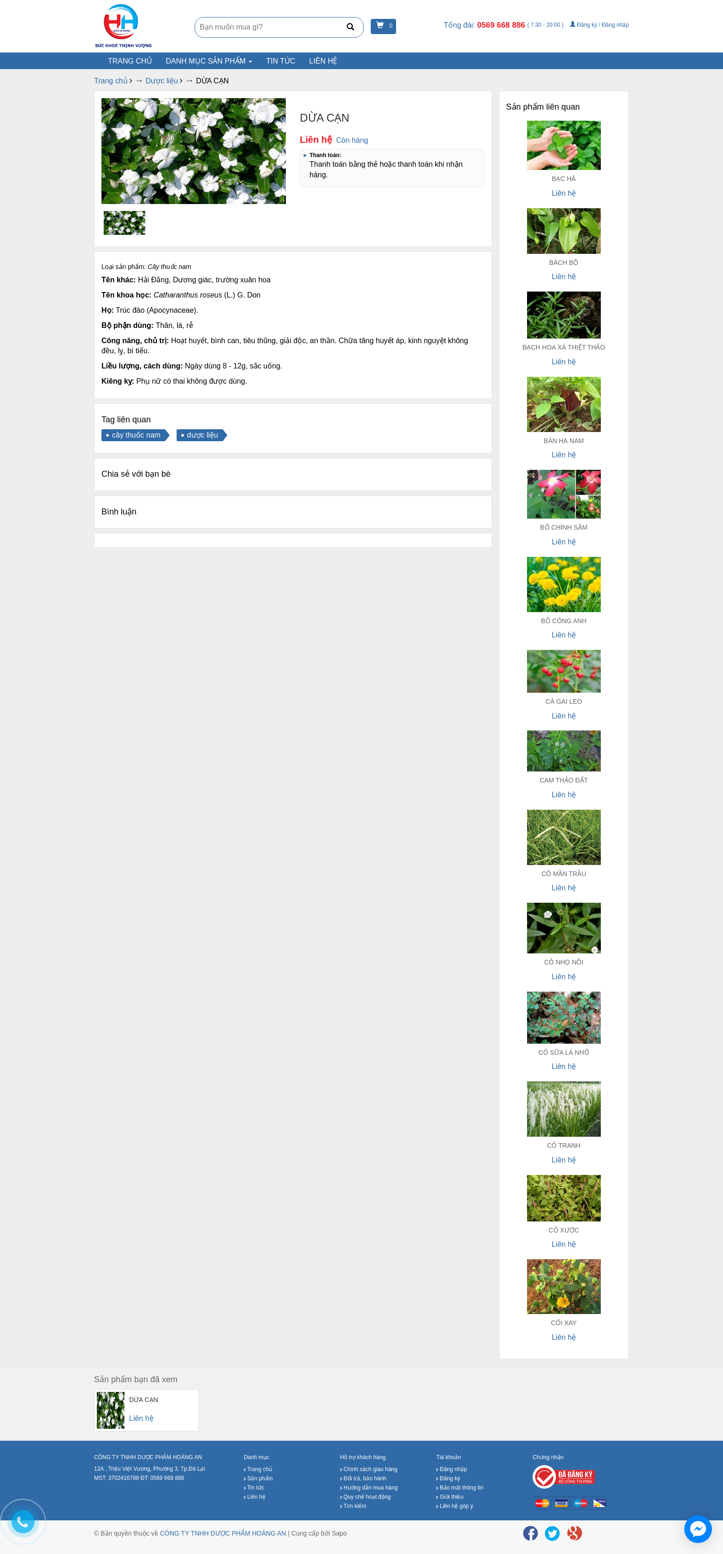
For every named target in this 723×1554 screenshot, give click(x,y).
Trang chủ (130, 61)
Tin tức (280, 61)
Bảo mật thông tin (459, 1488)
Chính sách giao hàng (368, 1469)
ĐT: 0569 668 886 (162, 1478)
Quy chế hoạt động (365, 1497)
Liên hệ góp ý (454, 1506)
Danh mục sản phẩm (209, 61)
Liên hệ (255, 1497)
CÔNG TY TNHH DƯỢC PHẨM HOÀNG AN (223, 1533)
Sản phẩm (258, 1479)
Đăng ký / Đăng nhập (599, 25)
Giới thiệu (449, 1497)
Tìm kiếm (353, 1506)
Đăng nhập (451, 1469)
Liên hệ (323, 61)
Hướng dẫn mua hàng (369, 1488)
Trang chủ (258, 1469)
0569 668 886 (502, 25)
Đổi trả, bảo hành (363, 1479)
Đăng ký (448, 1479)
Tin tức (254, 1488)
